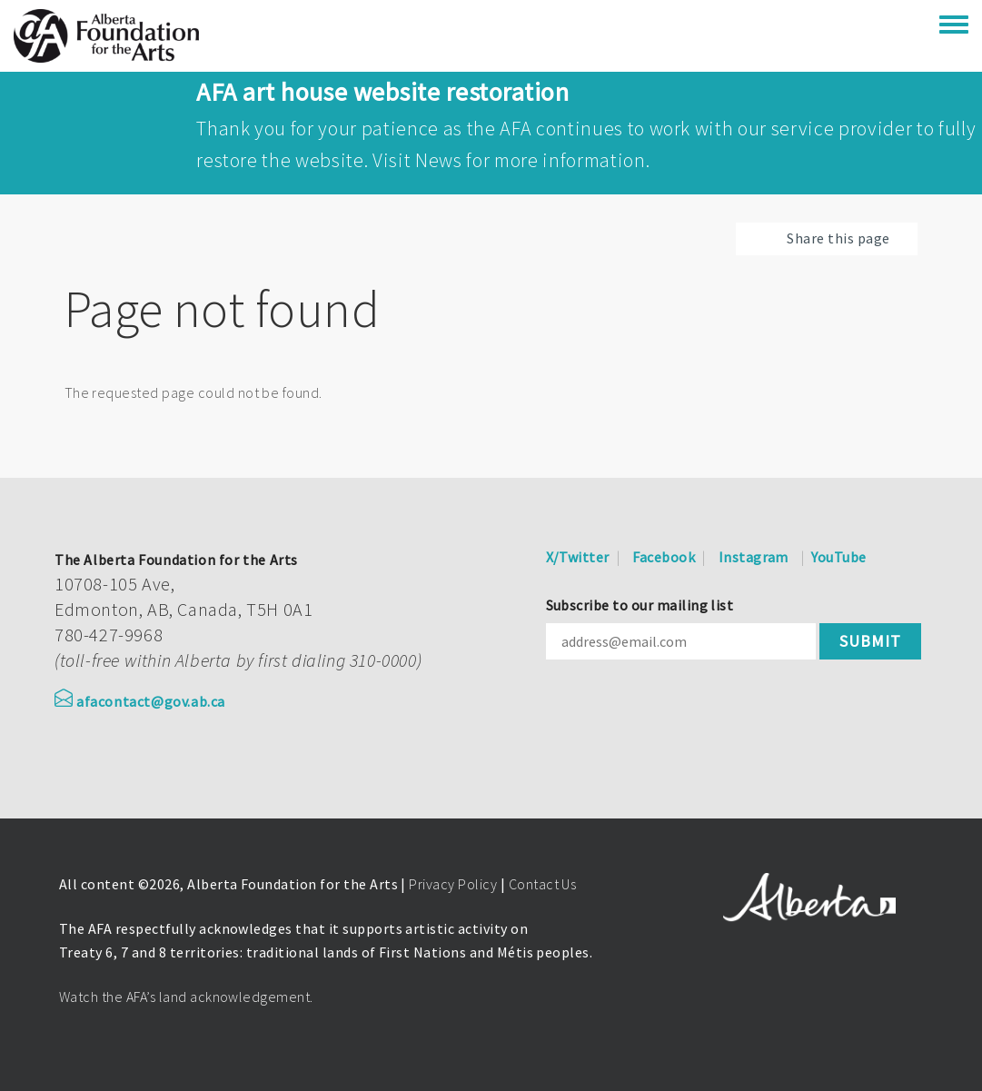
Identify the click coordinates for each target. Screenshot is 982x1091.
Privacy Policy (453, 884)
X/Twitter (578, 557)
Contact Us (543, 884)
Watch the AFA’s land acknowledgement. (186, 996)
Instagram (754, 557)
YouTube (838, 557)
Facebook (663, 557)
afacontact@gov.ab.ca (140, 701)
